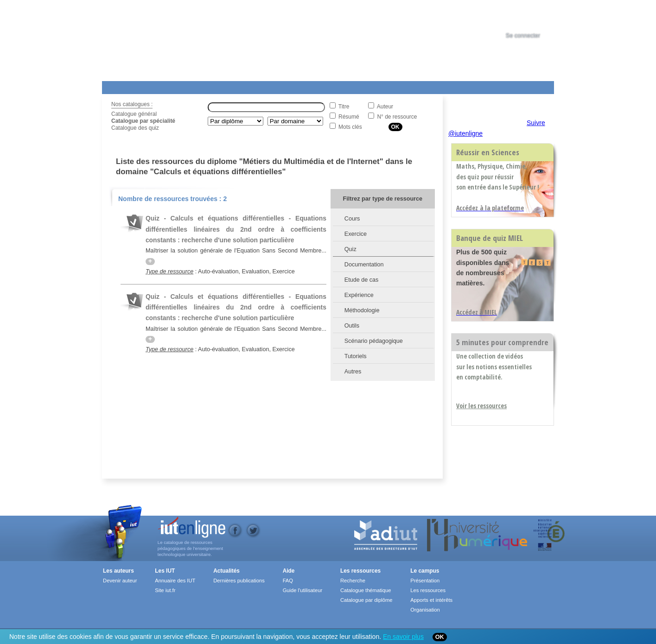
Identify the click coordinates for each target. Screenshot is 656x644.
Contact (409, 85)
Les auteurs (118, 571)
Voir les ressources (481, 405)
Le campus (424, 571)
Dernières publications (239, 580)
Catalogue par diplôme (366, 600)
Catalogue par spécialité (143, 121)
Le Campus (191, 85)
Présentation (424, 580)
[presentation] (531, 15)
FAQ (288, 580)
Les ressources (360, 571)
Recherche (352, 580)
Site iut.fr (165, 590)
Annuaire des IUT (175, 580)
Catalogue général (134, 114)
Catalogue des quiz (135, 128)
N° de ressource (397, 117)
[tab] (531, 15)
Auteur (385, 106)
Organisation (424, 609)
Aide (360, 85)
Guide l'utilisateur (302, 590)
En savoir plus (403, 636)
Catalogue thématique (365, 590)
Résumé (348, 117)
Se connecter (523, 35)
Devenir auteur (120, 580)
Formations (235, 85)
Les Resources (122, 85)
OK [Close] (439, 637)
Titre (344, 106)
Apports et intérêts (431, 600)
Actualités (278, 85)
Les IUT (320, 85)
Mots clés (350, 127)
